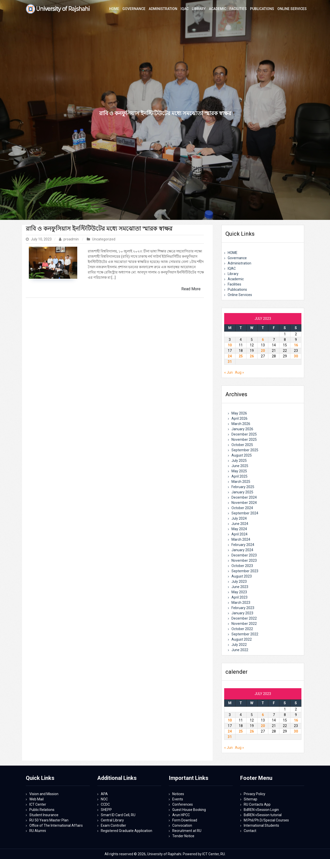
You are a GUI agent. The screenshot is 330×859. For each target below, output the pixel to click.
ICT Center (37, 804)
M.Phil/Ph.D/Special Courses (266, 820)
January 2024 (242, 550)
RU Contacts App (257, 804)
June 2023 (239, 587)
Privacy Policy (254, 794)
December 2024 (244, 497)
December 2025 (244, 434)
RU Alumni (37, 831)
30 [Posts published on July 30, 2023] (296, 356)
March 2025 (240, 482)
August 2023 (241, 576)
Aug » (239, 372)
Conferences (182, 804)
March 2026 (240, 424)
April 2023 (239, 597)
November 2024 (244, 503)
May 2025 (239, 471)
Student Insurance (43, 815)
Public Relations (41, 810)
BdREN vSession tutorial (263, 815)
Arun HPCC (181, 815)
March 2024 (240, 539)
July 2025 (239, 461)
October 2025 (242, 445)
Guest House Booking (189, 810)
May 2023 (239, 592)
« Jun (228, 372)
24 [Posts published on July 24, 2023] (230, 356)
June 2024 (239, 524)
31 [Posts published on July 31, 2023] (230, 362)
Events (177, 799)
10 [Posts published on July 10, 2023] (230, 345)
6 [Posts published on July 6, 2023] (263, 340)
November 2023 (244, 560)
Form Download (184, 820)
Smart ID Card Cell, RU (118, 815)
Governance (237, 258)
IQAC (232, 268)
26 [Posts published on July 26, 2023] (252, 356)
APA (104, 794)
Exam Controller (113, 825)
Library (233, 274)
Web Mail (36, 799)
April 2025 (239, 476)
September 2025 (244, 450)
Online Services (240, 295)
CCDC (105, 804)
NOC (104, 799)
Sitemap (250, 799)
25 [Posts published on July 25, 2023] (241, 356)
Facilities (234, 284)
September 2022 (244, 634)
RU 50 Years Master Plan (48, 820)
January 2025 (242, 492)
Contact (250, 831)
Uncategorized (103, 239)
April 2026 (239, 418)
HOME (232, 253)
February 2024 (242, 545)
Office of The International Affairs (56, 825)
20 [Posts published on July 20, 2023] (263, 351)
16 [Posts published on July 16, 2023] (296, 345)
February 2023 (242, 608)
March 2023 (240, 603)
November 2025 (244, 440)
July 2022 (239, 645)
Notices (178, 794)
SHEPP (106, 810)
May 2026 (239, 413)
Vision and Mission (43, 794)
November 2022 (244, 624)
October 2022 (242, 629)
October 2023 (242, 566)
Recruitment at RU (186, 831)
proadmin (69, 239)
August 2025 (241, 455)
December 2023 (244, 555)
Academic (236, 279)
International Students (261, 825)
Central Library (112, 820)
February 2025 (242, 487)
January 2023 (242, 613)
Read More (191, 289)
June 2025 (239, 466)
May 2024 (239, 529)
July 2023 (239, 582)
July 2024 (239, 518)
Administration (239, 263)
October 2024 (242, 508)
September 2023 (244, 571)
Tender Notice (183, 836)
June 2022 (239, 650)
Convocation (182, 825)
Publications (237, 290)
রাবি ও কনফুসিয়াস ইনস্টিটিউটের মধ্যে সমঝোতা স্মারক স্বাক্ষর (99, 228)
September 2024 (244, 513)
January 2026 (242, 429)
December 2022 (244, 618)
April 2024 (239, 534)
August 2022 (241, 639)
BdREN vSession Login (261, 810)
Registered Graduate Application (126, 831)
